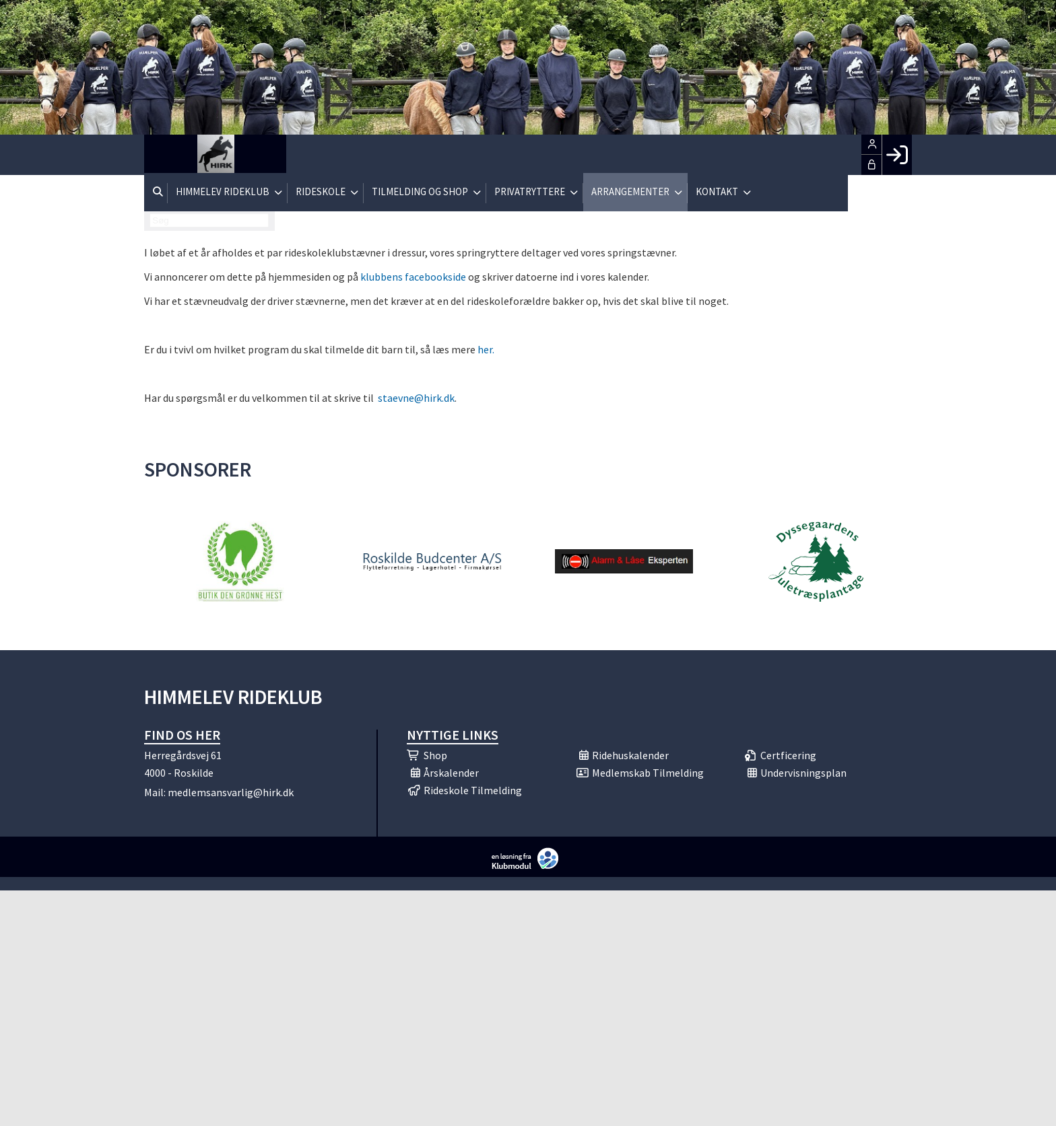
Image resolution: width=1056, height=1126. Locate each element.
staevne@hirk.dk (415, 397)
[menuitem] (164, 155)
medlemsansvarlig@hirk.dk (231, 792)
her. (485, 349)
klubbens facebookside (413, 276)
